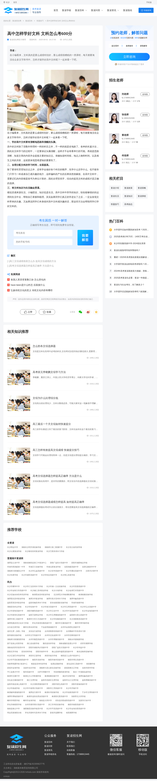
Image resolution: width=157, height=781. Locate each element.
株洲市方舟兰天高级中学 (36, 619)
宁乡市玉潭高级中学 (90, 692)
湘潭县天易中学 (35, 692)
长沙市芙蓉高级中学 (78, 586)
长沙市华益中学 (79, 647)
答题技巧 (40, 21)
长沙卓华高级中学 (55, 571)
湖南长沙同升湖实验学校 (31, 547)
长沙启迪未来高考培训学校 (18, 594)
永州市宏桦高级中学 (72, 635)
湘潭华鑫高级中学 (77, 598)
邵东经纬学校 (27, 651)
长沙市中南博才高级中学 (33, 688)
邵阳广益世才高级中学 (59, 563)
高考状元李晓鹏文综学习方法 (49, 372)
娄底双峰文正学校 (71, 668)
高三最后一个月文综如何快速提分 (52, 424)
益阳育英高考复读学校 (16, 603)
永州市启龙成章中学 (53, 635)
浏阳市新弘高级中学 (60, 684)
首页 (15, 2)
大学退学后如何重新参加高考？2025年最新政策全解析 (132, 230)
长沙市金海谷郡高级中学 (76, 708)
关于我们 (71, 742)
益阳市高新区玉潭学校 (50, 680)
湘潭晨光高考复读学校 (16, 598)
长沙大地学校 (57, 590)
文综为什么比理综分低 (45, 398)
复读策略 (142, 188)
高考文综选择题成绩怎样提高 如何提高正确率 (58, 501)
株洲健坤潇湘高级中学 (16, 692)
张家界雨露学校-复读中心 (17, 664)
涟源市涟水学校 (29, 668)
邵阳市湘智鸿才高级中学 (38, 647)
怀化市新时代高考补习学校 (35, 713)
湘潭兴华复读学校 (36, 598)
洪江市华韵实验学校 (56, 704)
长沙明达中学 (12, 547)
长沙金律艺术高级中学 (75, 590)
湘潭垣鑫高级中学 (85, 676)
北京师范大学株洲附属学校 (64, 594)
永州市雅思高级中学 (37, 639)
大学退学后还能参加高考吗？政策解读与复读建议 (132, 291)
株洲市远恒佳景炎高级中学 (37, 696)
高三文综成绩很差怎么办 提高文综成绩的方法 (33, 261)
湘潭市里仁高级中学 (15, 619)
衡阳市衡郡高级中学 (76, 704)
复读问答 (95, 10)
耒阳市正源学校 (35, 656)
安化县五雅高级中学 (15, 680)
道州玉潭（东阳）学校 (16, 631)
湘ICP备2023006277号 (34, 764)
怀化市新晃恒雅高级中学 (42, 623)
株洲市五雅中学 (13, 676)
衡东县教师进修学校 (85, 651)
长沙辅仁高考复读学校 (39, 590)
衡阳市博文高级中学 (76, 660)
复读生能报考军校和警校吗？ (127, 250)
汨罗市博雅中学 (44, 672)
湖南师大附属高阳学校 (16, 639)
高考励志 (128, 204)
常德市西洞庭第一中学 (16, 567)
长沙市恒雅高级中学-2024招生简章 (130, 243)
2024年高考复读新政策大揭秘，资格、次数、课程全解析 (132, 271)
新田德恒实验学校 (14, 635)
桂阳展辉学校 (71, 713)
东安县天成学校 (35, 631)
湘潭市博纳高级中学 (15, 696)
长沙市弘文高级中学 (88, 607)
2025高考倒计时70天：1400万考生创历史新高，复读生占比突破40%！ (132, 236)
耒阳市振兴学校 (51, 656)
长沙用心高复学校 (68, 575)
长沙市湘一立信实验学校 (56, 586)
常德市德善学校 (77, 603)
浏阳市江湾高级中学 (54, 688)
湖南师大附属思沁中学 (16, 571)
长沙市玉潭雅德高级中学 (56, 615)
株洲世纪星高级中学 (60, 696)
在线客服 (71, 750)
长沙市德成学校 (13, 688)
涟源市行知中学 (84, 700)
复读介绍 (115, 188)
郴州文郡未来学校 (30, 627)
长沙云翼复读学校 (14, 551)
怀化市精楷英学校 (14, 704)
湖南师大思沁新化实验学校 (50, 668)
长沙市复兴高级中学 (49, 607)
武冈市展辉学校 (86, 643)
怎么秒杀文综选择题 (44, 346)
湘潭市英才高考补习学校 (56, 598)
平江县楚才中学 (13, 672)
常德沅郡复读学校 (53, 567)
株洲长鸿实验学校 (52, 692)
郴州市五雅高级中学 (63, 623)
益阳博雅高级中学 (89, 680)
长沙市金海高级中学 (90, 611)
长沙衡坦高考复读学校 (34, 551)
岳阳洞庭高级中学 (71, 567)
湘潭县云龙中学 (13, 563)
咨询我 (145, 94)
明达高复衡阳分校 (14, 713)
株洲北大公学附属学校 (32, 676)
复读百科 (79, 10)
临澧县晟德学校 (57, 664)
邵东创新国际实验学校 (59, 603)
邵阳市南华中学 (42, 651)
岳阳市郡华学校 (88, 668)
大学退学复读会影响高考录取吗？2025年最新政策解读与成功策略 (132, 264)
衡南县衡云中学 (13, 708)
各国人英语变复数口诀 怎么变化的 (28, 279)
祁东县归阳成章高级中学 (65, 700)
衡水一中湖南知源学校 (82, 672)
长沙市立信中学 (52, 611)
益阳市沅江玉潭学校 (70, 680)
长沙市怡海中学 (31, 607)
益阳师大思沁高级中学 (78, 615)
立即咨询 (129, 56)
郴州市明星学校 (13, 700)
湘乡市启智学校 (68, 676)
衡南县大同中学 (45, 700)
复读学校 (66, 10)
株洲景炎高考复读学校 (41, 594)
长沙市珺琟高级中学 (15, 611)
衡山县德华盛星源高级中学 (62, 651)
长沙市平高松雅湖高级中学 (18, 660)
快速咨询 (147, 10)
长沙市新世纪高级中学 (16, 615)
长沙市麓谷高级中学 (74, 571)
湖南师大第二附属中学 (53, 547)
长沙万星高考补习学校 (55, 551)
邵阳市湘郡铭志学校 (79, 563)
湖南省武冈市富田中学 (16, 647)
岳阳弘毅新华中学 (89, 567)
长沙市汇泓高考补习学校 (33, 586)
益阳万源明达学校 (36, 615)
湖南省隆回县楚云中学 (68, 643)
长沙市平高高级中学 (54, 708)
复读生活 (115, 196)
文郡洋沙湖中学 (92, 571)
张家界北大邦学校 (78, 696)
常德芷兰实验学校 (36, 567)
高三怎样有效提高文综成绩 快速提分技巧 (56, 450)
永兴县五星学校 (13, 627)
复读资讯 (111, 10)
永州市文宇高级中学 (33, 635)
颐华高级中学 (28, 672)
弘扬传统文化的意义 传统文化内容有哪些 (32, 290)
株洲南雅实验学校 (85, 594)
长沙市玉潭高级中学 (69, 607)
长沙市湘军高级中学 (30, 575)
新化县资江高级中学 (75, 664)
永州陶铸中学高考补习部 (76, 631)
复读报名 (127, 10)
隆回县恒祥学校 (49, 643)
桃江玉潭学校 (32, 680)
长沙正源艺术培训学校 (16, 656)
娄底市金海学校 (13, 668)
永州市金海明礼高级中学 (70, 627)
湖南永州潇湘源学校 (76, 639)
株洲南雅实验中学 (52, 676)
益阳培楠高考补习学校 (37, 603)
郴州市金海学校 (29, 700)
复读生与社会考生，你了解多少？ (129, 285)
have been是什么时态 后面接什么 (28, 285)
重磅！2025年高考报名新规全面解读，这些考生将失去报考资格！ (132, 257)
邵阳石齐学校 (12, 651)
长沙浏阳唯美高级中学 (78, 619)
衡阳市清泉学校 (38, 660)
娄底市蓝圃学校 (56, 713)
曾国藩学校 (90, 664)
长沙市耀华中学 (13, 586)
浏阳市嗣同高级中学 (35, 611)
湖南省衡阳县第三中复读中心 (34, 563)
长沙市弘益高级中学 (37, 571)
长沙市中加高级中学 (70, 611)
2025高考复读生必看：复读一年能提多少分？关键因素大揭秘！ (132, 278)
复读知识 (128, 196)
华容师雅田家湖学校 (62, 672)
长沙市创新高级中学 (70, 692)
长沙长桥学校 (12, 575)
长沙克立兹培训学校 (74, 547)
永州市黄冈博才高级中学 (35, 704)
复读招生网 (16, 21)
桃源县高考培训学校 (39, 664)
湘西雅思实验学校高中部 (33, 708)
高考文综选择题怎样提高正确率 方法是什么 (32, 265)
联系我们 (71, 746)
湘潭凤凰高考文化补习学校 (18, 623)
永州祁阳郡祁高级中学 (53, 631)
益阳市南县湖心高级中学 (17, 684)
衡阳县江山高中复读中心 (70, 656)
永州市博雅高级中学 (56, 639)
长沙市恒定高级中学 (49, 575)
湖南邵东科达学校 (14, 607)
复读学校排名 (50, 754)
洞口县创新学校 (33, 643)
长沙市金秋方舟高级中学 (17, 590)
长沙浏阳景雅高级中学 (39, 684)
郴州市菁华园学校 (82, 623)
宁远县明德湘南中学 (49, 627)
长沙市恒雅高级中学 (58, 619)
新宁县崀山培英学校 (15, 643)
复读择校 (142, 196)
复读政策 (128, 188)
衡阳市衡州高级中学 (56, 660)
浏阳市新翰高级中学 (79, 684)
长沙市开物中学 (72, 688)
